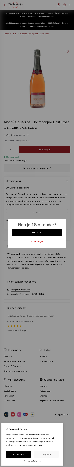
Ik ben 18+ (37, 232)
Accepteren (18, 454)
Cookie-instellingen (32, 461)
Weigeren (46, 454)
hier (40, 445)
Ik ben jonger (37, 241)
